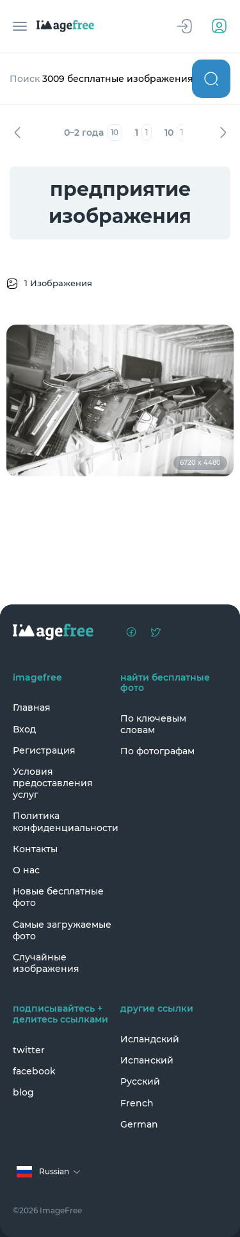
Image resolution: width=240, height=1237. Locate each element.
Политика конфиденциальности (63, 821)
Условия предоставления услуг (53, 783)
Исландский (149, 1039)
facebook (34, 1071)
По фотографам (157, 751)
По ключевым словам (153, 724)
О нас (26, 870)
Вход (24, 729)
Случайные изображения (46, 962)
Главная (32, 707)
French (137, 1103)
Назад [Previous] (17, 132)
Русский (140, 1081)
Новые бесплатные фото (58, 897)
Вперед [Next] (222, 132)
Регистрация (44, 750)
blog (23, 1092)
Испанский (146, 1060)
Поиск (211, 79)
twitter (29, 1050)
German (139, 1124)
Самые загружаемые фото (62, 930)
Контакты (35, 849)
